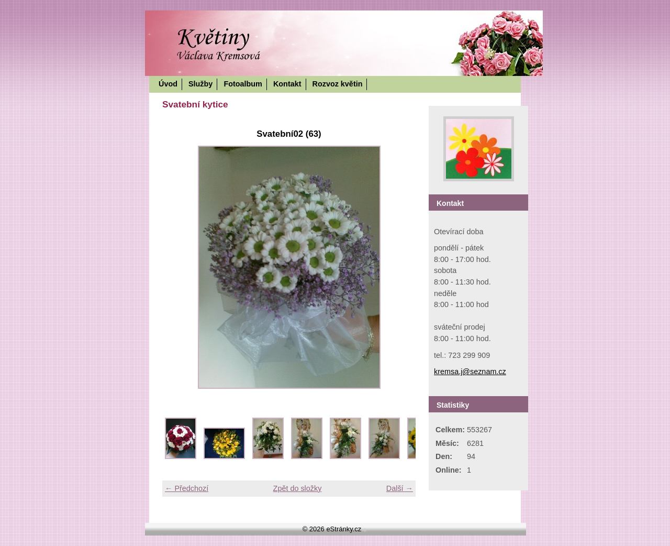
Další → (399, 488)
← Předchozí (186, 488)
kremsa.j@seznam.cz (470, 371)
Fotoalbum (243, 84)
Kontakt (287, 84)
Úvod (168, 84)
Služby (200, 84)
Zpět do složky (297, 488)
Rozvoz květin (337, 84)
